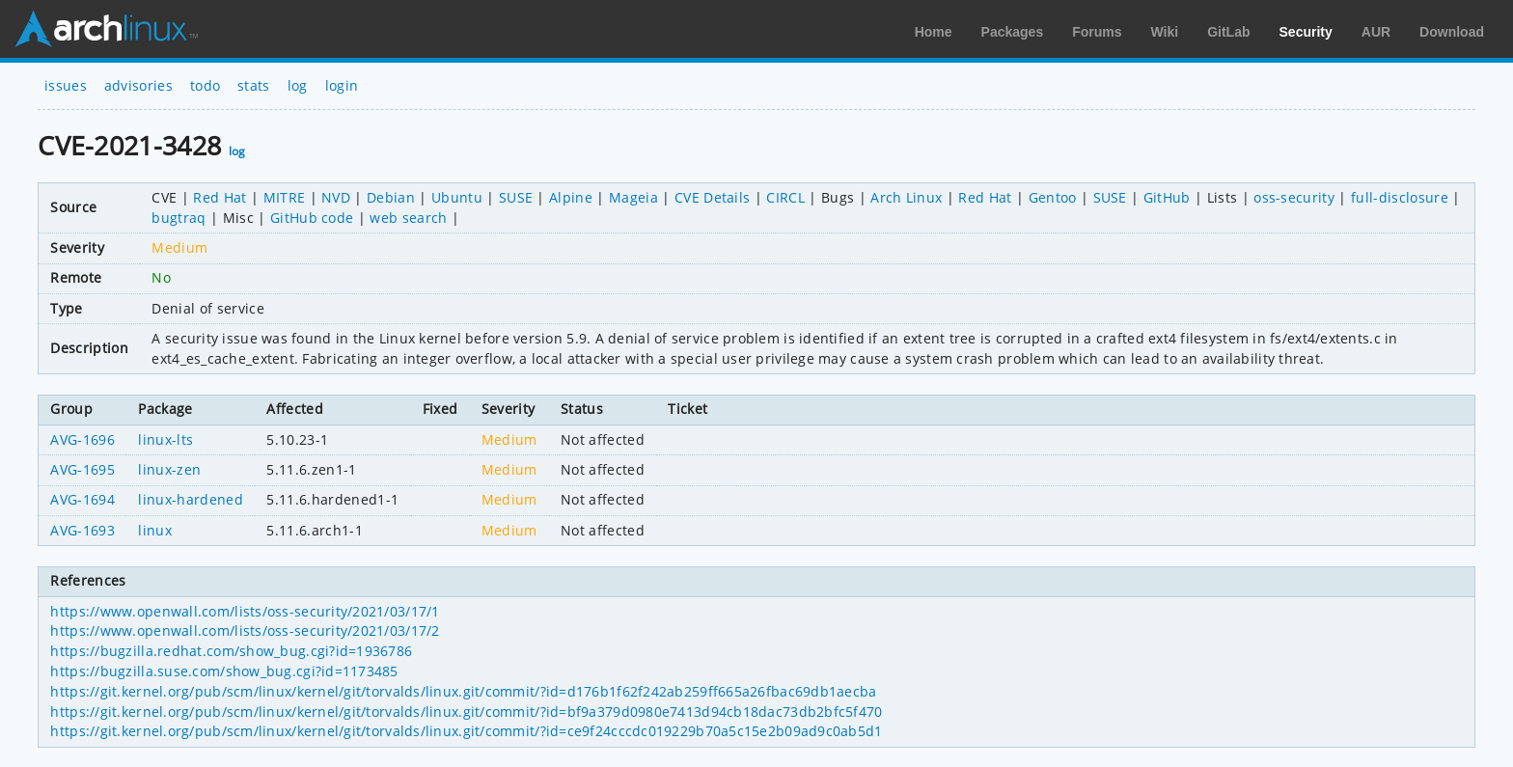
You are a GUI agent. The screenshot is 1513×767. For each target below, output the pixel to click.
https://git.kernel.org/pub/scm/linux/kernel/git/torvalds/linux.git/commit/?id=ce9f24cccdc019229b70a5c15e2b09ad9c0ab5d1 (466, 731)
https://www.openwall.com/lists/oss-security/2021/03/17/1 (244, 611)
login (342, 85)
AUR (1376, 32)
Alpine (570, 197)
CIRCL (785, 197)
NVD (335, 197)
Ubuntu (456, 197)
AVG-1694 (82, 499)
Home (933, 32)
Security (1306, 32)
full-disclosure (1399, 197)
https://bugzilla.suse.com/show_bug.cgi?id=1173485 (224, 671)
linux (155, 530)
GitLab (1228, 32)
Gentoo (1053, 197)
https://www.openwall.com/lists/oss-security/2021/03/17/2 (244, 630)
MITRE (284, 197)
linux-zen (169, 469)
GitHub (1167, 197)
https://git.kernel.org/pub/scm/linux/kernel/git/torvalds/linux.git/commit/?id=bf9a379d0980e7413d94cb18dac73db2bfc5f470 (466, 711)
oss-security (1293, 197)
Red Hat (219, 197)
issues (65, 85)
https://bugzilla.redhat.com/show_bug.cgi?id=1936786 (231, 651)
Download (1451, 32)
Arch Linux (106, 29)
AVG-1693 (82, 530)
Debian (391, 197)
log (298, 85)
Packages (1012, 32)
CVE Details (712, 197)
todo (205, 85)
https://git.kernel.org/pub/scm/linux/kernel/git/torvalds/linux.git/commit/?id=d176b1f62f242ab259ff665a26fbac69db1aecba (463, 691)
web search (408, 217)
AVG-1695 (82, 469)
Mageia (633, 197)
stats (253, 85)
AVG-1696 (82, 439)
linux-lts (165, 439)
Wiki (1165, 32)
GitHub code (312, 217)
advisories (138, 85)
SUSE (516, 197)
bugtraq (178, 217)
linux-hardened (190, 499)
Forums (1096, 32)
